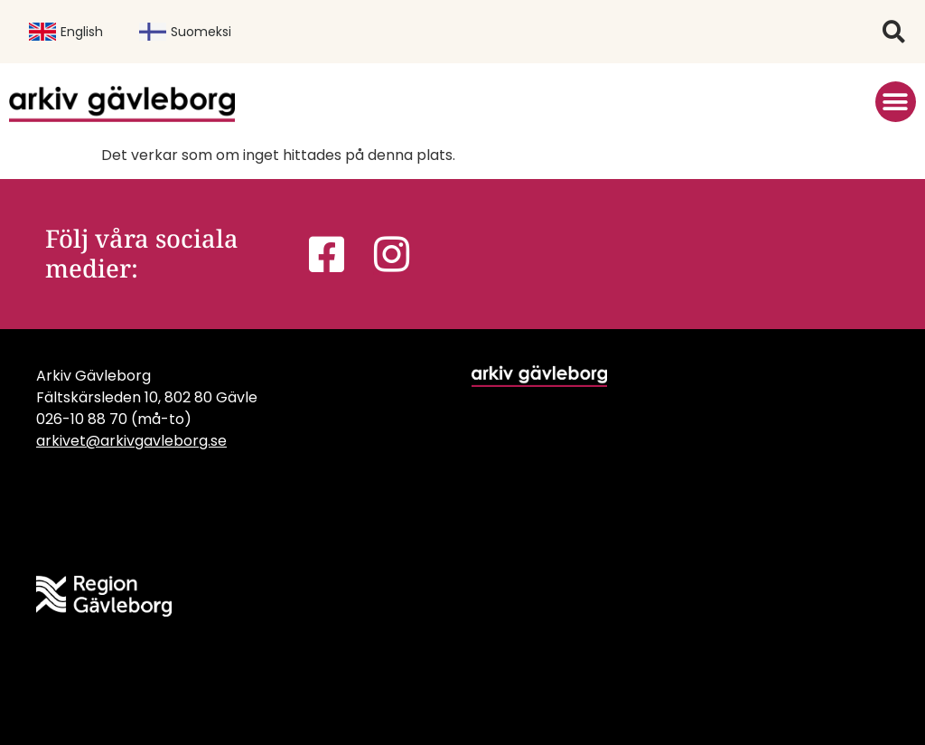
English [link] (66, 32)
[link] (122, 103)
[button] (894, 32)
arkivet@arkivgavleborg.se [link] (131, 440)
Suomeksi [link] (185, 32)
